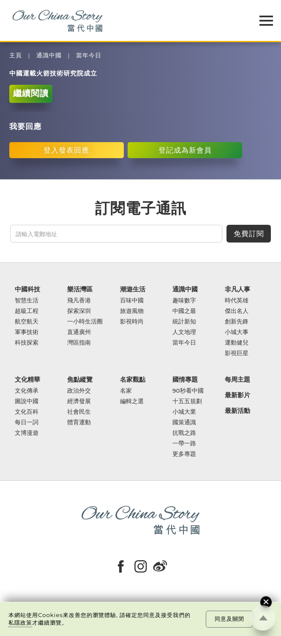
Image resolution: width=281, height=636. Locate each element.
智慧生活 (26, 300)
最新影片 (237, 395)
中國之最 (184, 311)
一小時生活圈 (85, 321)
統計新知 (184, 321)
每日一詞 (26, 422)
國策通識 (184, 422)
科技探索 (26, 343)
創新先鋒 (236, 321)
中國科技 (27, 289)
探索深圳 (79, 311)
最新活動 (237, 411)
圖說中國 (26, 401)
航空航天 (26, 321)
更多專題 (184, 454)
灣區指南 (79, 343)
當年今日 (88, 55)
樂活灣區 (80, 289)
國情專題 (185, 379)
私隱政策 (20, 622)
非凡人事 (237, 289)
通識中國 (49, 55)
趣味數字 (184, 300)
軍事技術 (26, 332)
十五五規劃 (187, 401)
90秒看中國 (188, 391)
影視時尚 (132, 321)
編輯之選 (132, 401)
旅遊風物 (132, 311)
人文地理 (184, 332)
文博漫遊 (26, 433)
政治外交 (79, 391)
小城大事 (236, 332)
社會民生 (79, 412)
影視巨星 (236, 353)
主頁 (15, 55)
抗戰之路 (184, 433)
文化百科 (26, 412)
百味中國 (132, 300)
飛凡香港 (79, 300)
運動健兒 (236, 343)
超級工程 (26, 311)
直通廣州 (79, 332)
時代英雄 (236, 300)
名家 (126, 391)
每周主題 (237, 379)
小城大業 (184, 412)
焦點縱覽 (80, 379)
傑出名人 (236, 311)
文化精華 (27, 379)
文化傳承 (26, 391)
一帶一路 (184, 443)
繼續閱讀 (31, 93)
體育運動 (79, 422)
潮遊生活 (132, 289)
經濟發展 (79, 401)
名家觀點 (132, 379)
